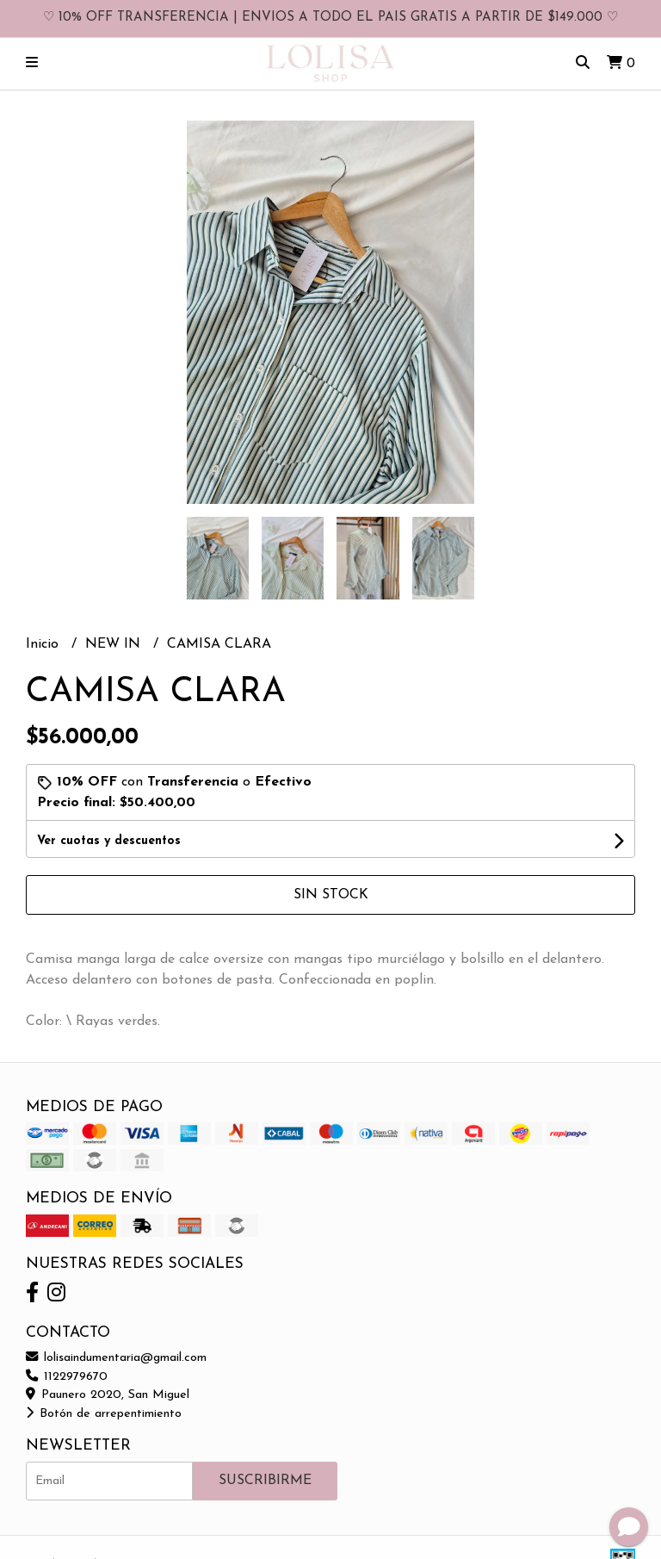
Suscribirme (265, 1481)
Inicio (44, 644)
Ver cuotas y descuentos (109, 841)
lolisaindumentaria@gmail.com (116, 1357)
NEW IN (115, 644)
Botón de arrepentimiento (104, 1413)
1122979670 (67, 1376)
